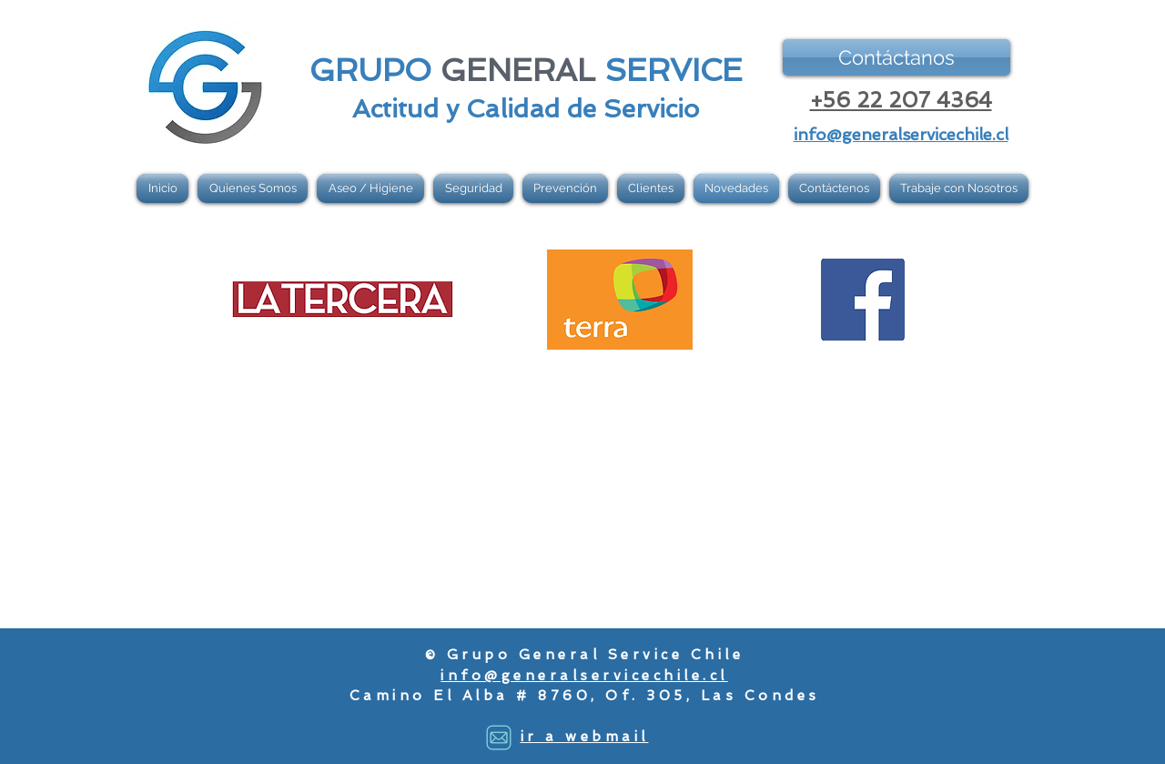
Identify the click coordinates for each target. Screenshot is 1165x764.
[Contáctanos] (896, 57)
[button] (370, 188)
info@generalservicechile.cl (584, 675)
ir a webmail (585, 736)
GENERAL (517, 70)
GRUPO (370, 70)
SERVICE (673, 70)
